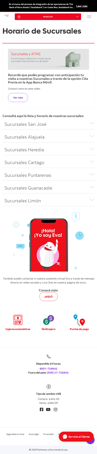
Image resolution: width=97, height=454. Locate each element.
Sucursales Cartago (24, 162)
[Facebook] (41, 409)
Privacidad (48, 434)
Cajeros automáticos (17, 329)
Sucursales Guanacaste (28, 188)
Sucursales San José (25, 124)
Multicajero (48, 329)
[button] (89, 16)
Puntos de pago (79, 329)
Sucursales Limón (22, 200)
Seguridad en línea (15, 434)
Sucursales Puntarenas (27, 175)
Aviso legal (34, 434)
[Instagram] (55, 409)
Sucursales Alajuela (24, 137)
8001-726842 (48, 368)
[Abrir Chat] (76, 437)
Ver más (18, 97)
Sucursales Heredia (24, 149)
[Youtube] (48, 409)
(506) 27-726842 (58, 372)
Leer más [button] (81, 6)
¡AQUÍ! (49, 296)
